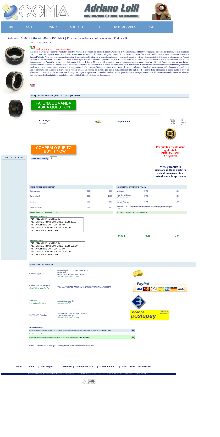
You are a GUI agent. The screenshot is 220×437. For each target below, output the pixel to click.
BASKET (152, 27)
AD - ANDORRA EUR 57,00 (57, 243)
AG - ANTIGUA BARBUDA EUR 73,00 (57, 251)
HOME (11, 27)
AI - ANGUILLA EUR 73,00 (57, 254)
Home (19, 366)
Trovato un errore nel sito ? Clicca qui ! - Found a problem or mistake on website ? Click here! (61, 346)
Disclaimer (66, 366)
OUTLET (39, 42)
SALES (30, 27)
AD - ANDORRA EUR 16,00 (57, 219)
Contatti (32, 366)
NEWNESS (52, 27)
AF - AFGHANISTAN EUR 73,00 (57, 248)
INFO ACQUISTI (104, 330)
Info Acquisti (47, 366)
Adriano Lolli (107, 366)
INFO (98, 27)
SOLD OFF (77, 27)
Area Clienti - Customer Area (137, 366)
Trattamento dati (84, 366)
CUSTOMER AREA (124, 27)
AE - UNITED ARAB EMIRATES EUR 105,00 (57, 245)
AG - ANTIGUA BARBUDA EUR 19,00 (57, 227)
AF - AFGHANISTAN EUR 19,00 (57, 224)
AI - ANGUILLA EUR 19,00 (57, 230)
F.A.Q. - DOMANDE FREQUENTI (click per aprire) (55, 95)
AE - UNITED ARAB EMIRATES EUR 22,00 (57, 221)
